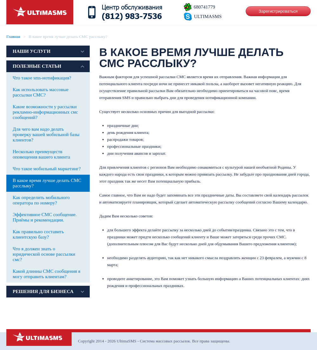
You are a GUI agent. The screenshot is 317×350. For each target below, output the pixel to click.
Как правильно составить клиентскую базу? (38, 234)
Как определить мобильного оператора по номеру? (41, 200)
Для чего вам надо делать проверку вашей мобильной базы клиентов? (46, 134)
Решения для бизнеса (43, 291)
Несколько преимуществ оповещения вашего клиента (41, 154)
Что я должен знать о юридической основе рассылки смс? (44, 254)
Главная (13, 36)
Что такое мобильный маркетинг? (47, 168)
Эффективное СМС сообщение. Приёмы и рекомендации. (45, 217)
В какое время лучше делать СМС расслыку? (47, 183)
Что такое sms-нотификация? (42, 77)
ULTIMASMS (208, 16)
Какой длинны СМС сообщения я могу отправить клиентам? (47, 274)
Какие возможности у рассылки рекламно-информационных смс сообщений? (45, 112)
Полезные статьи (37, 66)
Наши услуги (31, 51)
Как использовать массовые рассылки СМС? (40, 92)
